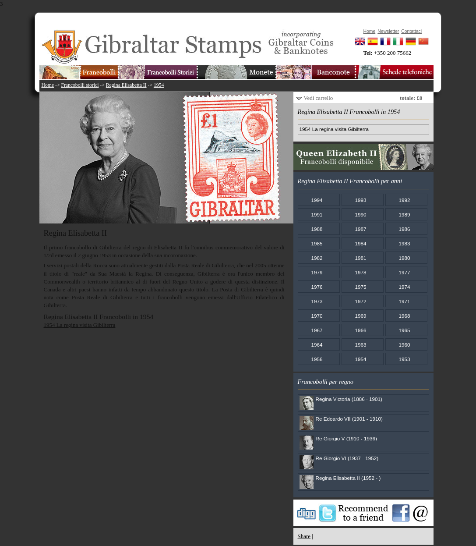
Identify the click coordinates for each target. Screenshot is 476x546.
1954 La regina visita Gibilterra (80, 325)
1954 (159, 85)
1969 (360, 316)
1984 (360, 243)
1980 (404, 258)
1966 (360, 330)
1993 (360, 200)
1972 (360, 301)
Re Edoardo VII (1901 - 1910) (349, 419)
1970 (316, 316)
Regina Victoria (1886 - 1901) (349, 399)
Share (304, 536)
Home (48, 85)
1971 (404, 301)
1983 (404, 243)
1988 (316, 229)
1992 (404, 200)
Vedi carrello (318, 98)
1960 (404, 344)
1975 (360, 287)
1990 (360, 214)
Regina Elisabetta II (126, 85)
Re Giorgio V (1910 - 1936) (346, 438)
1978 (360, 272)
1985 (316, 243)
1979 (316, 272)
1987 (360, 229)
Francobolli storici (80, 85)
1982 (316, 258)
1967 (316, 330)
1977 (404, 272)
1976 (316, 287)
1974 (404, 287)
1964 (316, 344)
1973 (316, 301)
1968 (404, 316)
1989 (404, 214)
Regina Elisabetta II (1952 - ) (348, 478)
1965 (404, 330)
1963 (360, 344)
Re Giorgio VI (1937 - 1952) (347, 458)
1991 (316, 214)
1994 (316, 200)
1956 (316, 359)
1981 (360, 258)
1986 (404, 229)
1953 (404, 359)
